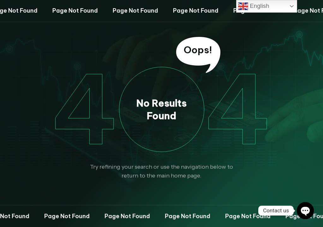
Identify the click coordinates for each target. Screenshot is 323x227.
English (253, 6)
